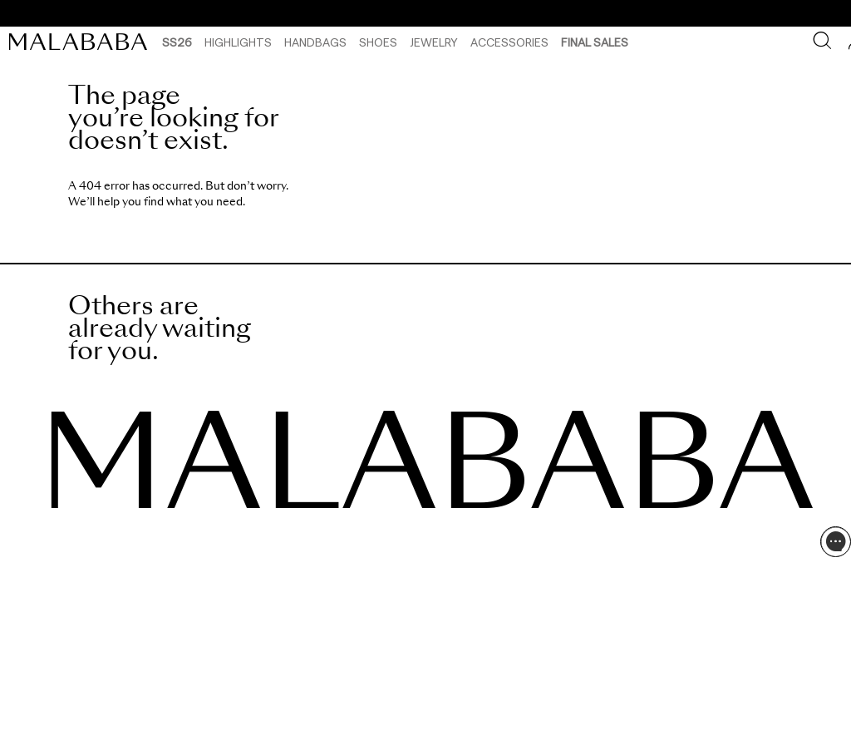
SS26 (177, 42)
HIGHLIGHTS (238, 42)
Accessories (509, 42)
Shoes (378, 42)
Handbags (315, 42)
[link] (82, 41)
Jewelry (434, 42)
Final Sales (594, 42)
